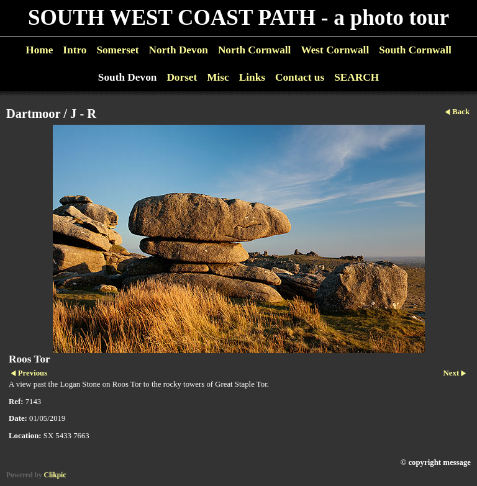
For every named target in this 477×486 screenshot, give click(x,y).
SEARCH (356, 77)
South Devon (127, 77)
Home (39, 50)
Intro (74, 50)
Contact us (299, 77)
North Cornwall (254, 50)
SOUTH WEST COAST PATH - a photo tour (238, 18)
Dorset (181, 77)
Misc (218, 77)
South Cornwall (415, 50)
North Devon (177, 50)
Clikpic (55, 475)
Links (252, 77)
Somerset (117, 50)
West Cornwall (335, 50)
